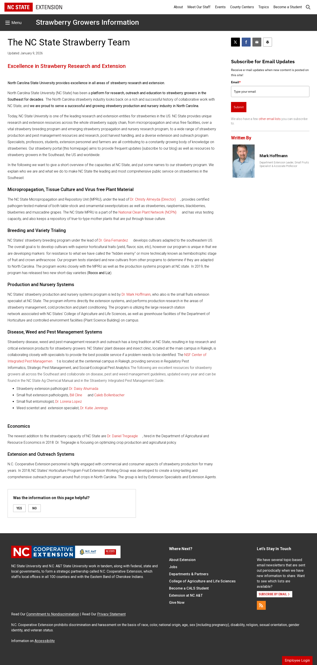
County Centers (242, 7)
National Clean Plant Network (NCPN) (147, 212)
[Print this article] (267, 42)
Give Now (176, 602)
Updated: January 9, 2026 (25, 53)
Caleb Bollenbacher (109, 395)
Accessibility (45, 641)
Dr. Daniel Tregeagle (122, 436)
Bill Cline (76, 395)
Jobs (173, 567)
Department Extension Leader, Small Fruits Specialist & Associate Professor (284, 164)
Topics (263, 7)
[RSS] (261, 605)
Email (236, 82)
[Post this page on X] (235, 42)
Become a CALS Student (189, 588)
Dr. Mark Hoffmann (136, 294)
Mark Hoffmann (273, 155)
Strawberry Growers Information (87, 22)
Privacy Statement (111, 614)
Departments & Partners (189, 574)
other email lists (270, 119)
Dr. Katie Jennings (94, 408)
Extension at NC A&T (186, 595)
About (178, 7)
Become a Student (287, 7)
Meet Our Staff (199, 7)
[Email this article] (256, 42)
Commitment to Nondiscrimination (52, 614)
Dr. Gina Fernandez (113, 240)
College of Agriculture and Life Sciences (202, 581)
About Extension (182, 560)
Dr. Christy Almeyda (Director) (153, 199)
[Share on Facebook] (246, 42)
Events (220, 7)
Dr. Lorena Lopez (68, 401)
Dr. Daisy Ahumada (83, 388)
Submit (239, 107)
